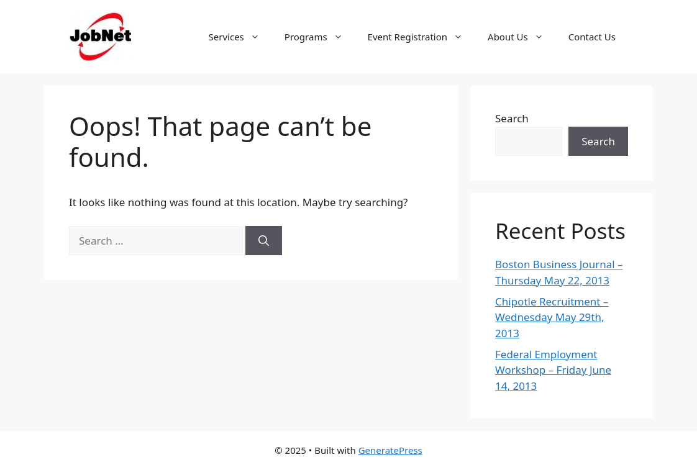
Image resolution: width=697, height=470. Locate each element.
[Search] (263, 241)
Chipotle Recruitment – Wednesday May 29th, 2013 (551, 317)
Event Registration (421, 36)
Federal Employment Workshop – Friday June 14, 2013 (553, 370)
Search (512, 118)
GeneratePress (390, 450)
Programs (320, 36)
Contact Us (592, 36)
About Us (522, 36)
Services (240, 36)
